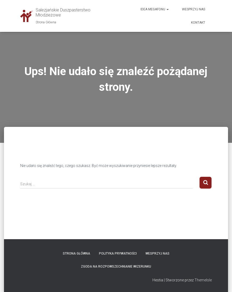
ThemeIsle (203, 280)
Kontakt (198, 22)
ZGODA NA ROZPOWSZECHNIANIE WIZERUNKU (116, 266)
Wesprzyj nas (193, 9)
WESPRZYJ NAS (157, 253)
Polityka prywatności (118, 253)
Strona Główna (76, 253)
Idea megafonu (154, 9)
